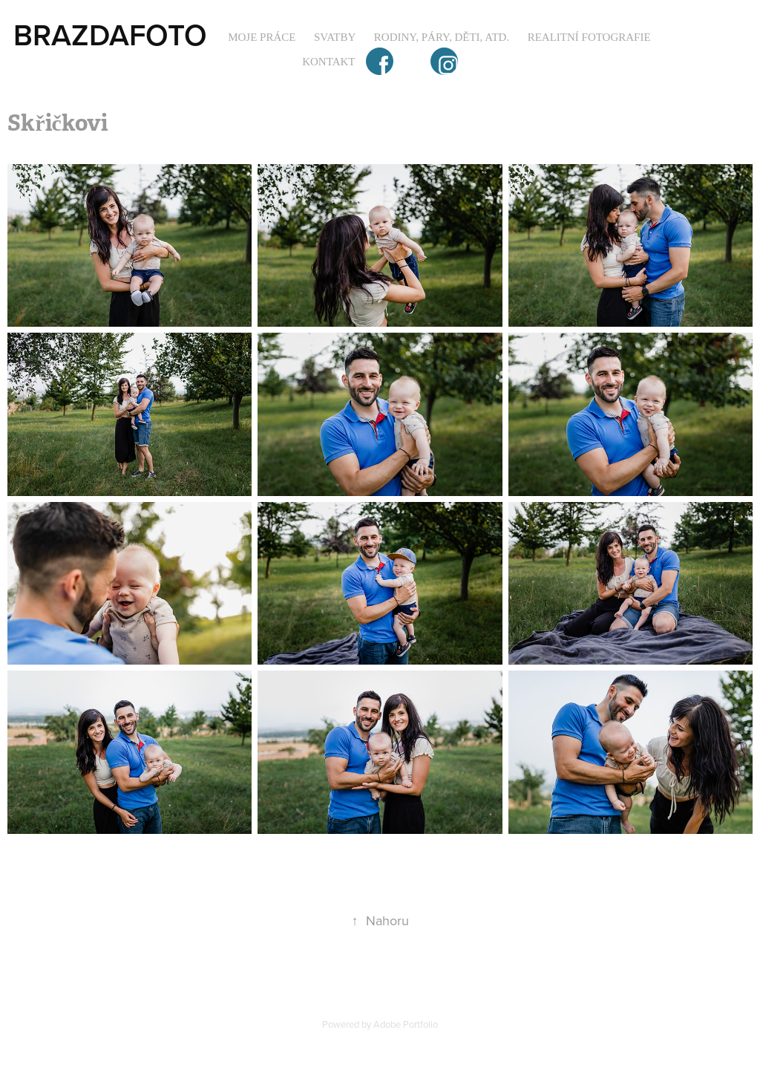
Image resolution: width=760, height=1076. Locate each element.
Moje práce (261, 37)
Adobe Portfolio (405, 1024)
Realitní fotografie (589, 37)
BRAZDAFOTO (110, 34)
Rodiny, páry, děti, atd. (441, 37)
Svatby (335, 37)
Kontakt (328, 62)
